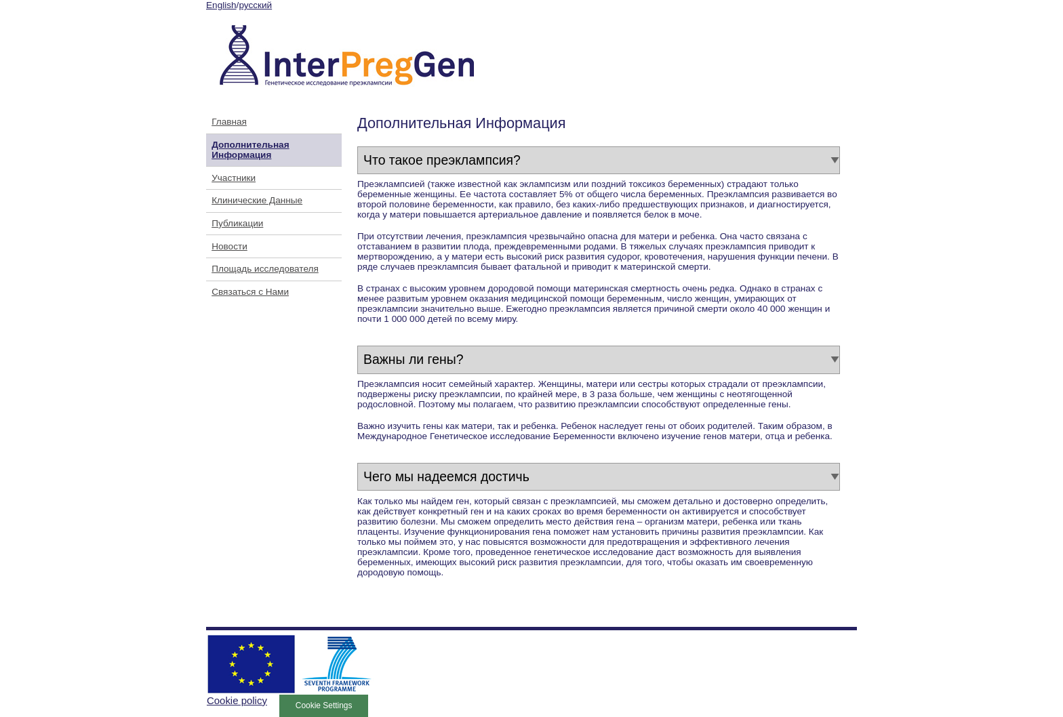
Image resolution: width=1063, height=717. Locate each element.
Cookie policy (237, 700)
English (221, 5)
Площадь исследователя (265, 269)
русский (255, 5)
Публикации (237, 223)
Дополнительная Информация (250, 150)
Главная (229, 122)
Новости (229, 246)
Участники (234, 178)
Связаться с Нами (250, 292)
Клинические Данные (257, 200)
